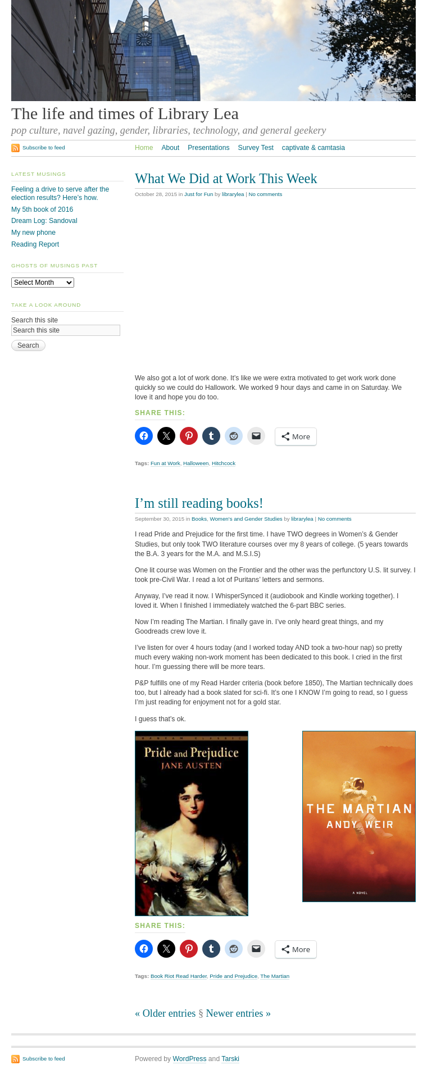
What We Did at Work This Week (226, 178)
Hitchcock (223, 463)
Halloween (195, 463)
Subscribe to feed (43, 147)
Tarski (230, 1059)
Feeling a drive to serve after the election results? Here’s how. (60, 193)
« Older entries (165, 1013)
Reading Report (35, 244)
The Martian (274, 976)
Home (144, 148)
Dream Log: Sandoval (44, 221)
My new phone (33, 232)
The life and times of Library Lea (125, 113)
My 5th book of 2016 (42, 209)
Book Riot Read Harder (179, 976)
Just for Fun (198, 194)
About (170, 148)
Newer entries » (238, 1013)
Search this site (34, 320)
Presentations (208, 148)
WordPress (190, 1059)
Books (199, 519)
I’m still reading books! (199, 503)
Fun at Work (165, 463)
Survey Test (256, 148)
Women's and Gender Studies (246, 519)
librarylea (233, 194)
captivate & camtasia (313, 148)
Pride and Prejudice (233, 976)
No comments (265, 194)
